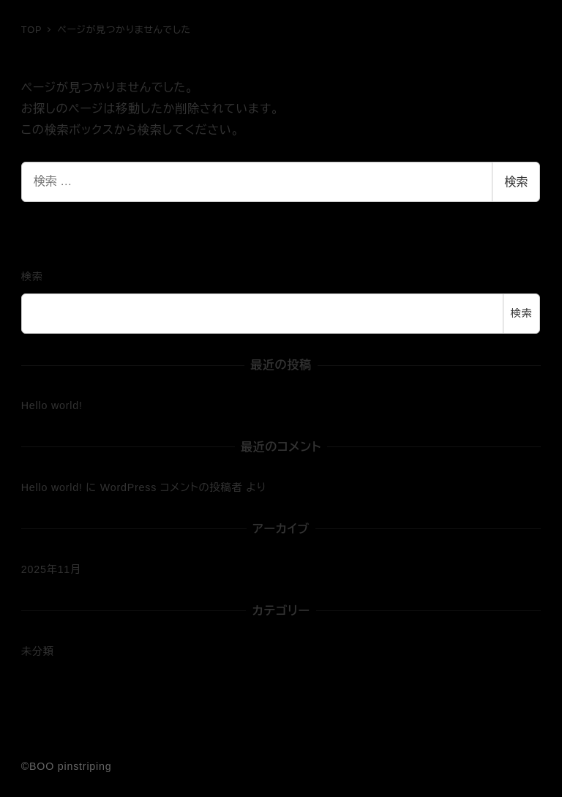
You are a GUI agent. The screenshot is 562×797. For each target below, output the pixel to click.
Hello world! (52, 405)
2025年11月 (51, 569)
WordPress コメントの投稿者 (171, 487)
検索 (516, 182)
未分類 (37, 651)
